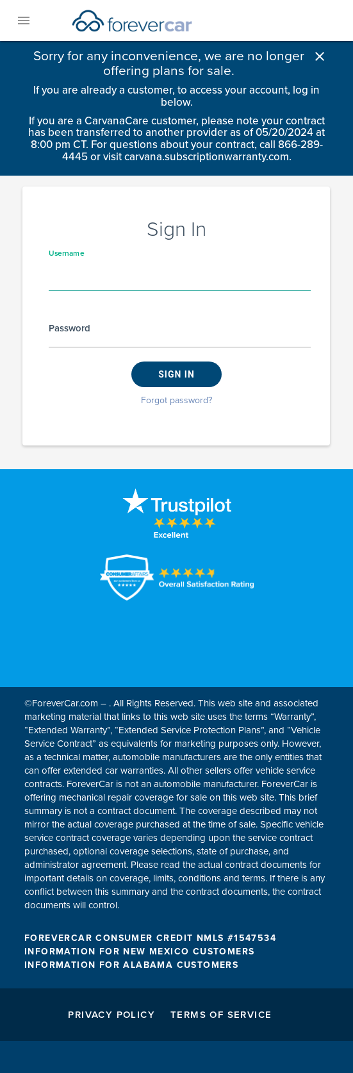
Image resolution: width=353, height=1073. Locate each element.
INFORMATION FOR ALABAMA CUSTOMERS (131, 965)
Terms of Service (221, 1014)
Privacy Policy (111, 1014)
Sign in (176, 374)
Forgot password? (176, 400)
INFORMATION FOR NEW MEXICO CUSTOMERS (139, 951)
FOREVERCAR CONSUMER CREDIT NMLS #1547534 (150, 938)
